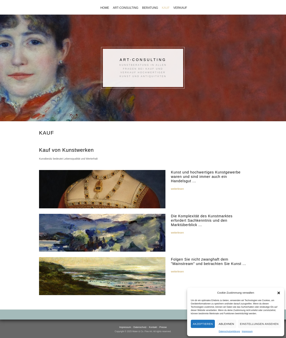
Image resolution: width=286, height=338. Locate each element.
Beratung (150, 7)
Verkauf (180, 7)
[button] (279, 293)
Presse (163, 327)
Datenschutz (139, 327)
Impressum (247, 331)
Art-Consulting (125, 7)
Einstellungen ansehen (259, 323)
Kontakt (153, 327)
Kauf (166, 7)
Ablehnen (226, 323)
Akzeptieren (203, 323)
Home (104, 7)
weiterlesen (177, 188)
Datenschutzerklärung (229, 331)
